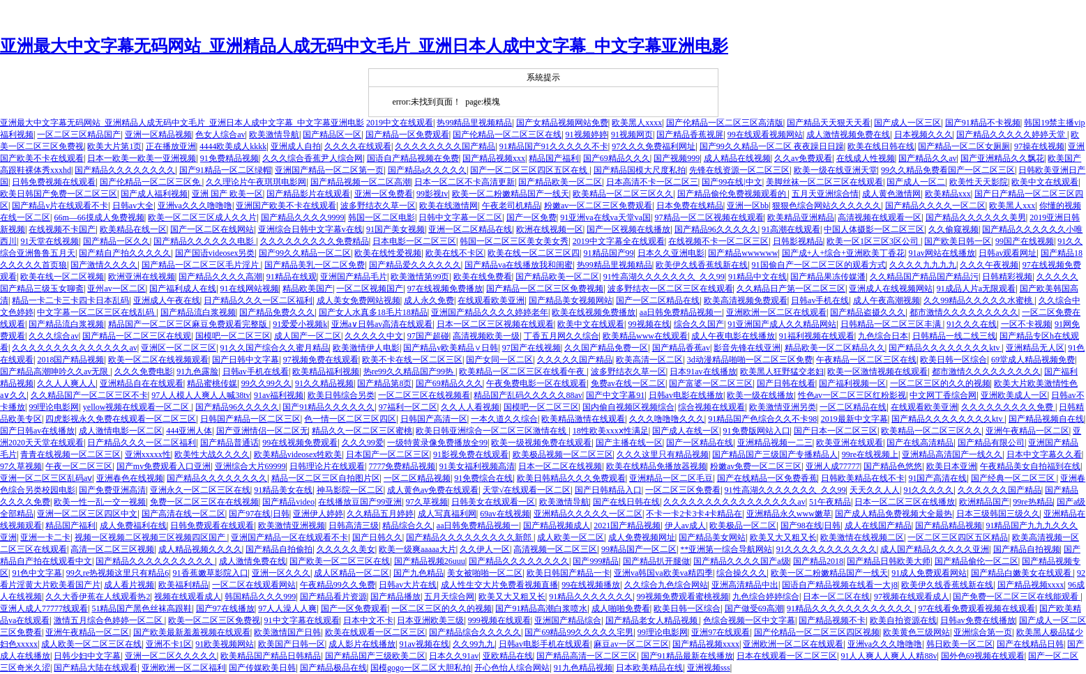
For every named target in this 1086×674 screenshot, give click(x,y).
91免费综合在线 (483, 478)
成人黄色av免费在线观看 (432, 490)
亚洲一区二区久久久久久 (171, 656)
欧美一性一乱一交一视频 (100, 502)
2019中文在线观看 (399, 123)
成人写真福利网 (447, 514)
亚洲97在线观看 (720, 632)
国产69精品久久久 (616, 158)
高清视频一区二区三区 (555, 549)
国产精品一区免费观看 (407, 134)
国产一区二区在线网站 (212, 229)
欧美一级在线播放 (760, 395)
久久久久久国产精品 (574, 360)
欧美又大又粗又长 (783, 537)
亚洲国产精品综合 (567, 620)
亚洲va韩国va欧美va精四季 (663, 573)
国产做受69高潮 (754, 608)
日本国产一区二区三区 (388, 454)
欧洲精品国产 (984, 502)
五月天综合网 (449, 597)
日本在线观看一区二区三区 (787, 656)
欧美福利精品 (183, 585)
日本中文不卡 (368, 620)
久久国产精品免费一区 (606, 348)
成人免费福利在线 (133, 525)
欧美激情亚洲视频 (291, 525)
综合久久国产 (699, 324)
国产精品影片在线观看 (308, 194)
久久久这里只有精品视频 (663, 454)
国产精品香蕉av (681, 348)
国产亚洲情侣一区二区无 (262, 431)
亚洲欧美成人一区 (1014, 395)
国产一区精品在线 (699, 442)
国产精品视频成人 (556, 525)
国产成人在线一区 (685, 431)
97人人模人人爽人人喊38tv (200, 395)
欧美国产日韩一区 (291, 644)
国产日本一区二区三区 (835, 431)
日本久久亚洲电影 (671, 253)
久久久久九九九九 (922, 265)
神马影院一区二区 (350, 490)
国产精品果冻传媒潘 (828, 277)
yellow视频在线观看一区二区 (137, 407)
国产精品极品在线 (333, 668)
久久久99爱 (363, 442)
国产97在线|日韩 (259, 514)
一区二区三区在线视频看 (424, 395)
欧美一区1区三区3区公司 (874, 241)
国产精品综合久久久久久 (475, 632)
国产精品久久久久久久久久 (125, 170)
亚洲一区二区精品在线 (470, 229)
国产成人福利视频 (154, 194)
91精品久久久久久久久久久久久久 (850, 608)
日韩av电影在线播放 (686, 395)
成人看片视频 (129, 585)
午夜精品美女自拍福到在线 (1030, 466)
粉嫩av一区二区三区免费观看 (598, 205)
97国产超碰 (428, 336)
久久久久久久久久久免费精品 (314, 241)
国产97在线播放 (225, 608)
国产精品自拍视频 (1026, 549)
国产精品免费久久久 (277, 312)
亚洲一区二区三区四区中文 (87, 514)
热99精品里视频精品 (474, 123)
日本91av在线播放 (703, 371)
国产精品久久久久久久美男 (976, 217)
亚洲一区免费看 (383, 194)
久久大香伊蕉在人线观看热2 (97, 597)
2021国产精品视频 (627, 525)
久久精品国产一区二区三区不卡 (89, 395)
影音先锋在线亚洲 (747, 348)
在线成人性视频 (865, 158)
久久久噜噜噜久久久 (666, 419)
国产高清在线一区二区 (183, 514)
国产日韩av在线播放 (37, 431)
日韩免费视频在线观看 (54, 182)
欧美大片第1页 (114, 146)
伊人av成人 (685, 525)
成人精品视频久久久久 (200, 549)
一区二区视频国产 (369, 288)
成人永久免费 (429, 300)
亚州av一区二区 (116, 288)
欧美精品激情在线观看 (583, 419)
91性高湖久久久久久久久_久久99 (664, 277)
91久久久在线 (972, 324)
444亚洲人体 (189, 431)
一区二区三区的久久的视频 (940, 383)
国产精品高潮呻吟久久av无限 (55, 371)
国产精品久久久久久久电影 (204, 241)
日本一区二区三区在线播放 (904, 502)
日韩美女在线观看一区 (493, 502)
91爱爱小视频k (300, 324)
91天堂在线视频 (49, 241)
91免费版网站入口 (756, 431)
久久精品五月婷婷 (380, 514)
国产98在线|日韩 (810, 525)
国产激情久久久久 (103, 265)
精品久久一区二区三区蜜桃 (362, 431)
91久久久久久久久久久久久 (826, 549)
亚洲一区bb (748, 205)
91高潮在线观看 (791, 229)
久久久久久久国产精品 (999, 490)
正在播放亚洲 (171, 146)
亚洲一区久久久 (281, 573)
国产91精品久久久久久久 (328, 407)
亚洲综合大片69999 (250, 466)
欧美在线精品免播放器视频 (656, 466)
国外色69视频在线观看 (983, 656)
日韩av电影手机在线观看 (544, 644)
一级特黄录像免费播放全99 (437, 442)
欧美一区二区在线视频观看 (158, 360)
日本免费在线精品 (689, 205)
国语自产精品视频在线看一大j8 (839, 585)
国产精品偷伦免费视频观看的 (732, 194)
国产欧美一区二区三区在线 (339, 561)
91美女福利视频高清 (477, 466)
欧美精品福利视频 (325, 371)
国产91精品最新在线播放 (687, 656)
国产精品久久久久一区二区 (935, 205)
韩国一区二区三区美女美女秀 (514, 241)
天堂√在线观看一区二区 (527, 490)
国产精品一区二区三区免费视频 (544, 288)
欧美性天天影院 (978, 182)
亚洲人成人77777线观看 (44, 608)
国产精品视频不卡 (832, 620)
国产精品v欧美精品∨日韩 (450, 348)
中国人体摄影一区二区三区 (874, 229)
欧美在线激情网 (448, 205)
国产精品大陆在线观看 (95, 668)
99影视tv (432, 194)
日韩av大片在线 (408, 585)
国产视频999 (677, 158)
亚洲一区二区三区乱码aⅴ (46, 478)
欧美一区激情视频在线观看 (877, 371)
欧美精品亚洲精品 (800, 217)
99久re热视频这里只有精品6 (117, 573)
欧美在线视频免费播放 (593, 312)
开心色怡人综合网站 (512, 668)
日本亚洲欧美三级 (430, 620)
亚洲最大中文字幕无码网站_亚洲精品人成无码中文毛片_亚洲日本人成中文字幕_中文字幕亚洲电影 (364, 46)
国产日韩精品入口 (608, 490)
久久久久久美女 (346, 549)
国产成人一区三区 (907, 123)
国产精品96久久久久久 (716, 229)
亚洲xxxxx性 (148, 454)
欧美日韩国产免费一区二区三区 (58, 194)
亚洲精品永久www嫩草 (788, 514)
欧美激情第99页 (420, 277)
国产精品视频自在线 (1046, 419)
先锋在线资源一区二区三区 (739, 170)
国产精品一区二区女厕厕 (964, 146)
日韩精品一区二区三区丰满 (891, 324)
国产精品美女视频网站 (570, 300)
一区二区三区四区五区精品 (957, 537)
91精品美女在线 (283, 490)
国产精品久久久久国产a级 (741, 561)
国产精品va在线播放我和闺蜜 (519, 265)
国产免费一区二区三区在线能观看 (1016, 597)
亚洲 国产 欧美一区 (227, 194)
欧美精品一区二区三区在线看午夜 (523, 371)
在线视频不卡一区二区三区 (718, 241)
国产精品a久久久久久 (427, 170)
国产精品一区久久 (116, 241)
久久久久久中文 (374, 336)
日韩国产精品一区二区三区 (250, 419)
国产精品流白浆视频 (198, 312)
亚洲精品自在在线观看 (141, 383)
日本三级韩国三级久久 (998, 514)
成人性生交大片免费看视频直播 (499, 585)
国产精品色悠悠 (892, 466)
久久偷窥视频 (953, 229)
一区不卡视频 (1026, 324)
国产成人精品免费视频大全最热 (893, 514)
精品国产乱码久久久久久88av (528, 395)
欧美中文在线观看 (1044, 182)
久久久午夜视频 (989, 265)
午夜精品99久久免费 (337, 585)
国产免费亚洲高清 (112, 490)
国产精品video (288, 502)
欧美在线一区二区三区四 (534, 253)
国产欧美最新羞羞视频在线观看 (191, 632)
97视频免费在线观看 (321, 360)
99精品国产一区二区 (639, 549)
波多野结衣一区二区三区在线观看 (670, 288)
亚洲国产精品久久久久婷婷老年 (489, 312)
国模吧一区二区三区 (233, 336)
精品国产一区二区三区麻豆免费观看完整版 (188, 324)
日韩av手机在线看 (256, 371)
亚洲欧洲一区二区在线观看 (776, 312)
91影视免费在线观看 (470, 454)
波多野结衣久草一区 (378, 205)
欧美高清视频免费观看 (745, 300)
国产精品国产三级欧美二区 (375, 656)
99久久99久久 (266, 383)
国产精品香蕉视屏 (689, 134)
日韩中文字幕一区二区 (460, 217)
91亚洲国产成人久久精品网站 (781, 324)
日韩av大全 (132, 205)
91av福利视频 (278, 395)
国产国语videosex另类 (215, 253)
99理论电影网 (54, 407)
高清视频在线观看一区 (879, 217)
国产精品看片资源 (333, 597)
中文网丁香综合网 (943, 395)
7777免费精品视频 (401, 466)
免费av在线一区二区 (628, 383)
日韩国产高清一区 (433, 419)
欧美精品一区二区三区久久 (623, 194)
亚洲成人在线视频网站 (891, 288)
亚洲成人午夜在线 (166, 300)
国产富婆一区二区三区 (711, 383)
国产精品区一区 (332, 134)
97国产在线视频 (531, 348)
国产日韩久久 (377, 537)
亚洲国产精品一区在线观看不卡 (289, 537)
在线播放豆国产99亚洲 (360, 502)
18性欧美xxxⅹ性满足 (611, 431)
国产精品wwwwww (743, 253)
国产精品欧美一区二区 (560, 182)
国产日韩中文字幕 (245, 360)
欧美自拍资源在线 (903, 620)
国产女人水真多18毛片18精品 (373, 312)
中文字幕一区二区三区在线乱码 (96, 312)
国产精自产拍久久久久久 (125, 253)
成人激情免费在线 (252, 561)
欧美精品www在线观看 (645, 336)
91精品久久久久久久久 (591, 597)
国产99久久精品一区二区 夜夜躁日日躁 (772, 146)
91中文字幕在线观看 (302, 620)
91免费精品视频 (229, 158)
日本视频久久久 (923, 134)
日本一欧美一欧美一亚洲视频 (141, 158)
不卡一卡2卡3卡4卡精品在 (694, 514)
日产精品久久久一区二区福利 (258, 300)
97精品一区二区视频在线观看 (709, 217)
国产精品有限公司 (991, 442)
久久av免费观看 (803, 158)
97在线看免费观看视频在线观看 (976, 608)
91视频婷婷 (587, 134)
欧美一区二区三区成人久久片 (202, 217)
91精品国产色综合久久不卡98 (762, 419)
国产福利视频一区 (852, 383)
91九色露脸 (197, 371)
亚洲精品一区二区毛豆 (671, 478)
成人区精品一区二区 (351, 573)
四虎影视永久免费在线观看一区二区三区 (120, 419)
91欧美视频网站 (224, 644)
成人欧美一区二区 (570, 537)
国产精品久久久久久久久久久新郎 (470, 537)
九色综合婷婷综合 (765, 597)
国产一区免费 (531, 217)
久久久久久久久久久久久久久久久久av (734, 502)
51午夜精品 (830, 502)
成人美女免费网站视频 (358, 300)
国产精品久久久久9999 (303, 217)
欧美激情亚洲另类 (782, 407)
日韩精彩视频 (1007, 277)
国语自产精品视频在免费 (413, 158)
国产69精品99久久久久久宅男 (579, 632)
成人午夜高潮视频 (886, 300)
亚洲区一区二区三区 (178, 348)
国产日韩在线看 (786, 383)
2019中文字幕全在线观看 (619, 241)
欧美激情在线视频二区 (862, 537)
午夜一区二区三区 (78, 466)
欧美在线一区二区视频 (62, 277)
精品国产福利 (554, 158)
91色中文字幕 (37, 573)
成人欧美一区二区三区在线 (91, 644)
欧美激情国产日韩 (287, 632)
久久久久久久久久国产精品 (445, 146)
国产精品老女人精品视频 (652, 620)
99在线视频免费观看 (300, 442)
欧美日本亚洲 (951, 466)
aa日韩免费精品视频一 (681, 312)
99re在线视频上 (870, 454)
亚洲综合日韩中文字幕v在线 (310, 229)
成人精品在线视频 (737, 158)
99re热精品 (1033, 502)
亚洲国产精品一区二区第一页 (329, 170)
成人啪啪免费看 (620, 608)
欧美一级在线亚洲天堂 (835, 170)
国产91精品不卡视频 (982, 123)
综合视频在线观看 (711, 407)
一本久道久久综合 (504, 419)
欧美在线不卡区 (454, 253)
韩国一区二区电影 (381, 217)
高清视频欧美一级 (486, 336)
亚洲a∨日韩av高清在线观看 (382, 324)
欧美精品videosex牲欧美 (298, 454)
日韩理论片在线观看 (327, 466)
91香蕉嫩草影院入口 (210, 573)
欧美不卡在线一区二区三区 (412, 360)
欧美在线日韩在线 (880, 146)
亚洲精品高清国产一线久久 (952, 454)
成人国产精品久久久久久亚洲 (934, 549)
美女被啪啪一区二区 (484, 573)
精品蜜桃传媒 (212, 383)
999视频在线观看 (499, 620)
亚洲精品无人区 (1035, 348)
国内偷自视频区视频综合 (628, 407)
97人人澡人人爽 (287, 608)
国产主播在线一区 (629, 442)
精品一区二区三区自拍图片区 (325, 478)
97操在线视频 (1039, 146)
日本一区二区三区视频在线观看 (495, 324)
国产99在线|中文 (732, 182)
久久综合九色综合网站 (666, 585)
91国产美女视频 (395, 229)
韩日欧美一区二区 (959, 644)
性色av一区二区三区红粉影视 (852, 395)
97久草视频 (21, 466)
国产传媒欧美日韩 (262, 668)
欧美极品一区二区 (742, 525)
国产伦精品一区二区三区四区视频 (817, 632)
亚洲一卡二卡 (45, 537)
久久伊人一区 (485, 549)
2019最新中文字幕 (854, 419)
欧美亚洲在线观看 (849, 442)
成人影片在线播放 (362, 644)
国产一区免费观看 (354, 608)
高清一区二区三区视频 (112, 549)
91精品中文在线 (757, 277)
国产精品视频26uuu (429, 561)
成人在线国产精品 (878, 525)
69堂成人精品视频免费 (1033, 360)
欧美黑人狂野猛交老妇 (782, 371)
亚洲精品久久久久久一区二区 (588, 514)
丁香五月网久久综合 (561, 336)
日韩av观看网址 (1007, 253)
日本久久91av (453, 656)
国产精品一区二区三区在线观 (136, 336)
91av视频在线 (423, 644)
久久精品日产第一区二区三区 (791, 288)
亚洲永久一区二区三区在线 (200, 490)
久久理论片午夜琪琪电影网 (256, 182)
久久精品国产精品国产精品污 (924, 277)
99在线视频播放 (590, 585)
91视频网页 (632, 134)
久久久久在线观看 (357, 146)
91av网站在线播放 (941, 253)
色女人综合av (220, 134)
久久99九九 (474, 644)
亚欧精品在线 (508, 656)
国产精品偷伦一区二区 (976, 561)
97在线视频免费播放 (445, 288)
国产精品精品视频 (948, 525)
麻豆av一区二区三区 (631, 644)
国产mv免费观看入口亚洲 (163, 466)
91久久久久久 (928, 490)
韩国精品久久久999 (260, 597)
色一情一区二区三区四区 (350, 419)
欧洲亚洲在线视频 (141, 277)
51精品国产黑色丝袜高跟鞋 (141, 608)
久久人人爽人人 (66, 383)
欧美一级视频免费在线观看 (541, 442)
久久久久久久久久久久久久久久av (74, 348)
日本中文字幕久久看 (1044, 454)
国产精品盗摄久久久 (867, 312)
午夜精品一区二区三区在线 (866, 360)
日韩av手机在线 (820, 300)
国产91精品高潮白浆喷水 (541, 608)
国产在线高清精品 (920, 442)
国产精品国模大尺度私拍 (640, 170)
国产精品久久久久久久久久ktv (945, 348)
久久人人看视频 (470, 407)
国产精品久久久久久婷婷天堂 (1011, 134)
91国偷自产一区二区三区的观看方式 (819, 265)
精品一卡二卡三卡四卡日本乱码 (70, 300)
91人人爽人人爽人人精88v (888, 656)
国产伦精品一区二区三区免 (151, 182)
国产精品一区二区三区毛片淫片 (201, 265)
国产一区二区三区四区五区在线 (529, 170)
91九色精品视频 (583, 668)
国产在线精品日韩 (1030, 644)
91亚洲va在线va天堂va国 (605, 217)
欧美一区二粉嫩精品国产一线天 (510, 194)
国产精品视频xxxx (1030, 585)
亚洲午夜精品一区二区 (1027, 431)
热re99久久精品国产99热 (409, 371)
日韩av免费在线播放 (977, 620)
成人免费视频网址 (641, 537)
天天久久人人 (875, 490)
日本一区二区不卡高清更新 (464, 182)
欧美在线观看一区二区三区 (375, 632)
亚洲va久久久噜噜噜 (195, 205)
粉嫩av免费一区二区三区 (755, 466)
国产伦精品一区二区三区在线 (507, 134)
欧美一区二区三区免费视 (214, 620)
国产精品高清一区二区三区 (586, 656)
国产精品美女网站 (712, 537)
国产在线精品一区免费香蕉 (767, 478)
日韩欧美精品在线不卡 (863, 478)
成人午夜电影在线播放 (733, 336)
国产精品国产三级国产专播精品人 (775, 454)
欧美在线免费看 (482, 277)
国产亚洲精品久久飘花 (1002, 158)
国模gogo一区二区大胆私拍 (420, 668)
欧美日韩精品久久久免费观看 (571, 478)
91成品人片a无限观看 (976, 288)
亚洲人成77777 (833, 466)
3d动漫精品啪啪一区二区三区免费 (750, 360)
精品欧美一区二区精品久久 (835, 348)
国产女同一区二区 (499, 360)
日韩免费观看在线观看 (212, 525)
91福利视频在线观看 (816, 336)
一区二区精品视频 (417, 478)
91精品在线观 (291, 277)
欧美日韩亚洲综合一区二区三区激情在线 (492, 431)
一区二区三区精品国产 (79, 134)
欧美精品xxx (948, 194)
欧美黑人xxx (1012, 205)
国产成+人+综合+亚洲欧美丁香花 (843, 253)
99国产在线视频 (1024, 241)
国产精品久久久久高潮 (220, 277)
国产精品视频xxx (493, 158)
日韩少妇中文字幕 (87, 656)
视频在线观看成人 (187, 597)
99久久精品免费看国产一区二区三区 (948, 170)
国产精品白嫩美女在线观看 (1022, 573)
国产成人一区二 (916, 182)
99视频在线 (649, 324)
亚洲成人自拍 (296, 146)
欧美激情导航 (274, 134)
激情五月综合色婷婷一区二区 (109, 620)
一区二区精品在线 (853, 407)
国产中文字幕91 (615, 395)
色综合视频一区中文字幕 (749, 620)
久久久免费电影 (143, 371)
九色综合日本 (883, 336)
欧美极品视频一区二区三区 (563, 454)
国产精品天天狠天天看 (828, 123)
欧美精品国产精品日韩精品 (270, 656)
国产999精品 (596, 561)
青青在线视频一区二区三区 (70, 454)
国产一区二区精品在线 (658, 300)
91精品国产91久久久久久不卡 (553, 146)
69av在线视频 (504, 514)
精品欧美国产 (307, 288)
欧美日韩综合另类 (341, 395)
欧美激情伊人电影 (366, 348)
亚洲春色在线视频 (129, 478)
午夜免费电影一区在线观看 (536, 383)
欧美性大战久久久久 (212, 454)
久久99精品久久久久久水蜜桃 (978, 300)
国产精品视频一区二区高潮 (360, 182)
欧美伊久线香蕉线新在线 (702, 265)
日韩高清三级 (354, 525)
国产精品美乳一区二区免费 (314, 265)
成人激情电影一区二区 (121, 431)
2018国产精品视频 (70, 360)
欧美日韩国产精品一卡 (568, 573)
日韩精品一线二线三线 (954, 336)
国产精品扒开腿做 (656, 561)
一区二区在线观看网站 (254, 585)
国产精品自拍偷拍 (279, 549)
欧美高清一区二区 (649, 360)
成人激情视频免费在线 (848, 134)
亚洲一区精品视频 (158, 134)
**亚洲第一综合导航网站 (726, 549)
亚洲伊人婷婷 (318, 514)
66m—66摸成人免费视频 (99, 217)
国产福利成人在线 (182, 288)
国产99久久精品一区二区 (305, 253)
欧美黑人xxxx (637, 123)
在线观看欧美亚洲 (491, 300)
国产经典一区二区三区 (1014, 478)
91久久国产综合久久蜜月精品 (274, 348)
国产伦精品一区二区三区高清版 (724, 123)
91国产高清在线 (937, 478)
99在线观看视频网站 (765, 134)
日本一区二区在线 (836, 597)
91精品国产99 (609, 253)
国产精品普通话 (229, 442)
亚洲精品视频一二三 (775, 442)
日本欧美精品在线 (649, 668)
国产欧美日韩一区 (957, 241)
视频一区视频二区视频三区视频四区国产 (151, 537)
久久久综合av (53, 336)
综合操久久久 (741, 573)
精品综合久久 (407, 525)
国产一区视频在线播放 (628, 229)
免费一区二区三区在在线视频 (204, 502)
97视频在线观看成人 (911, 597)
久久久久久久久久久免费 (1008, 407)
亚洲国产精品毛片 (353, 277)
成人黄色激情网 (891, 194)
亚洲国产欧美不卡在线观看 (286, 205)
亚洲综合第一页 (982, 632)
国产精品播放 (395, 597)
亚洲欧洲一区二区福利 (183, 668)
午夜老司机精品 (511, 205)
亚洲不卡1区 (169, 644)
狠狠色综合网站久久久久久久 (826, 205)
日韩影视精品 (798, 241)
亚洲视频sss (708, 668)
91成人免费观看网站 (929, 573)
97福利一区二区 (408, 407)
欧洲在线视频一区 (549, 229)
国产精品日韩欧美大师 (888, 561)
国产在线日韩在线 (626, 502)
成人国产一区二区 (307, 336)
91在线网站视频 (249, 288)
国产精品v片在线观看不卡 (60, 205)
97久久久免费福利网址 (653, 146)
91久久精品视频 (324, 383)
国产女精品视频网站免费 (562, 123)
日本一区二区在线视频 (560, 466)
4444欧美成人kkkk (232, 146)
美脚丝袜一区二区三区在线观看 (824, 182)
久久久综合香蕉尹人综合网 (312, 158)
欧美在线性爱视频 (387, 253)
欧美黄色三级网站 (916, 632)
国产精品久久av (927, 158)
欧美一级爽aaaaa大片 (417, 549)
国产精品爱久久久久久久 (415, 265)
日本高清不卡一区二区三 (652, 182)
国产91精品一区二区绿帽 (225, 170)
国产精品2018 (818, 561)
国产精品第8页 (384, 383)
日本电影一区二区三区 (414, 241)
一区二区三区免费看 (683, 490)
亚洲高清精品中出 (744, 585)
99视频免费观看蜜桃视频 (683, 597)
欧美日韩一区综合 (953, 360)
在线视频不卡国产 (62, 229)
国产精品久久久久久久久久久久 (155, 561)
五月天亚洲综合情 (825, 194)
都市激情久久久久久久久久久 (964, 312)
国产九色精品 (418, 573)
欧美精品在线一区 (133, 229)
